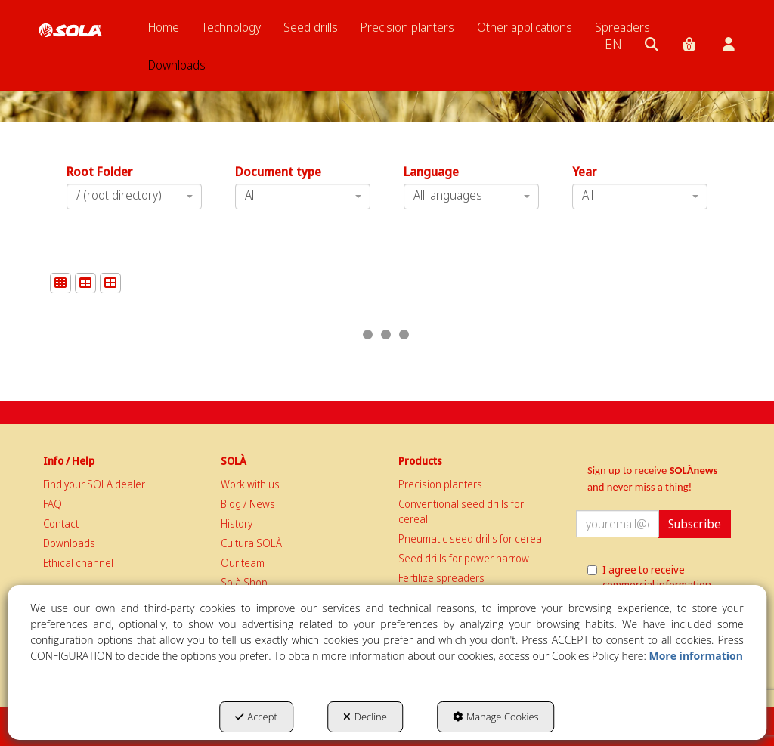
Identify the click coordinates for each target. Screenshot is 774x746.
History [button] (236, 523)
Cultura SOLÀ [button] (251, 543)
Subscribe (694, 523)
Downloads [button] (69, 543)
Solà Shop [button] (244, 582)
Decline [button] (365, 716)
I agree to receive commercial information (649, 577)
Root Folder (99, 171)
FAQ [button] (52, 504)
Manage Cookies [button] (496, 716)
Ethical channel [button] (78, 563)
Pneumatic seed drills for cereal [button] (471, 538)
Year (584, 171)
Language (431, 171)
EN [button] (613, 44)
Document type (278, 171)
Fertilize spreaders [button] (441, 578)
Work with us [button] (250, 484)
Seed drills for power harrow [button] (463, 558)
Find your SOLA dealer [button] (94, 484)
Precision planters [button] (440, 484)
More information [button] (695, 655)
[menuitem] (163, 27)
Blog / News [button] (248, 504)
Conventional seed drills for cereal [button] (461, 511)
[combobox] (471, 196)
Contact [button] (61, 523)
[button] (70, 30)
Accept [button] (256, 716)
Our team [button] (243, 563)
